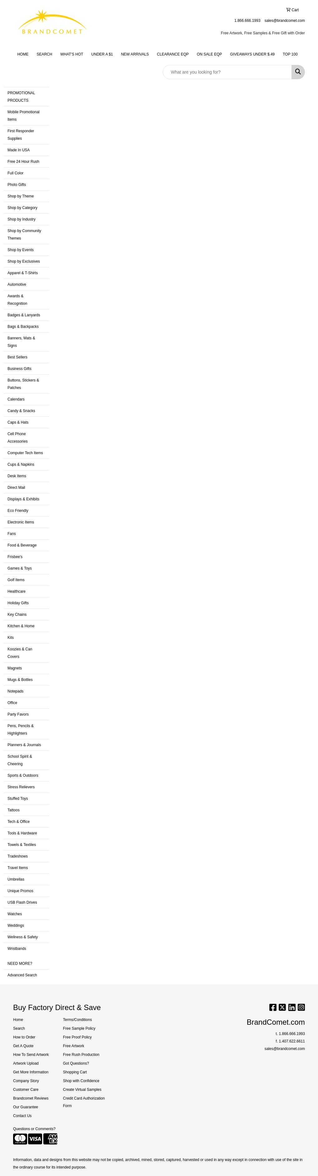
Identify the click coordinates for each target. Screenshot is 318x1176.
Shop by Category (22, 208)
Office (12, 703)
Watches (14, 914)
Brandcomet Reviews (30, 1098)
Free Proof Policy (77, 1037)
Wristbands (16, 948)
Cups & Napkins (20, 464)
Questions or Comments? (34, 1129)
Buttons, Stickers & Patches (23, 384)
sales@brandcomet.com (284, 20)
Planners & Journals (24, 745)
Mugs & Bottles (20, 680)
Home (18, 1020)
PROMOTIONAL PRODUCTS (21, 97)
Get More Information (30, 1072)
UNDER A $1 (102, 54)
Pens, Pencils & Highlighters (20, 730)
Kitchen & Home (21, 626)
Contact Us (22, 1116)
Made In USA (18, 150)
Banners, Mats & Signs (21, 342)
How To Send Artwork (31, 1054)
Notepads (15, 691)
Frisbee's (14, 557)
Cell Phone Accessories (17, 438)
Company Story (26, 1081)
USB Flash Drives (22, 902)
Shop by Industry (21, 219)
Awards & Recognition (17, 300)
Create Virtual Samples (82, 1089)
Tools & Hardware (22, 833)
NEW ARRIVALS (135, 54)
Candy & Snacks (21, 411)
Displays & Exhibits (23, 499)
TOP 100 (290, 54)
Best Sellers (17, 357)
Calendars (16, 399)
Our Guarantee (25, 1107)
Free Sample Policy (79, 1028)
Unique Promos (20, 891)
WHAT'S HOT (71, 54)
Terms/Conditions (77, 1020)
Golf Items (16, 580)
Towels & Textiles (21, 845)
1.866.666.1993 (247, 20)
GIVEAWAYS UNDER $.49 (252, 54)
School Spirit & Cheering (19, 760)
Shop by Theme (20, 196)
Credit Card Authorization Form (84, 1102)
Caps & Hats (17, 422)
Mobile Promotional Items (23, 116)
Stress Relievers (21, 787)
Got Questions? (76, 1063)
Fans (11, 534)
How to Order (24, 1037)
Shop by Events (20, 250)
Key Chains (16, 614)
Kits (10, 637)
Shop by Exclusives (23, 261)
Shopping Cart (75, 1072)
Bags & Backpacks (23, 326)
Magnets (14, 668)
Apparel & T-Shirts (22, 273)
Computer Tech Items (25, 453)
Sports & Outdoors (22, 775)
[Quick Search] (227, 72)
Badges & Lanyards (23, 315)
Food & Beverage (21, 545)
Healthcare (16, 591)
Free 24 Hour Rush (23, 161)
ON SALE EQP (209, 54)
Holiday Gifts (18, 603)
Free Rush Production (81, 1054)
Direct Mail (16, 487)
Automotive (16, 284)
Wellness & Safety (22, 937)
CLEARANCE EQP (173, 54)
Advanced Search (22, 975)
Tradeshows (17, 856)
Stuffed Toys (17, 798)
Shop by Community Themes (24, 235)
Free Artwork (73, 1046)
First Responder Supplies (20, 135)
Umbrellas (15, 879)
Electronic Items (20, 522)
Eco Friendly (17, 510)
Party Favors (18, 714)
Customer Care (25, 1089)
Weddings (15, 925)
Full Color (15, 173)
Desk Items (16, 476)
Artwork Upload (26, 1063)
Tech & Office (18, 821)
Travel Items (17, 868)
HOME (22, 54)
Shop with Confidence (81, 1081)
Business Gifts (19, 369)
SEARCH (44, 54)
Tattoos (13, 810)
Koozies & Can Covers (19, 653)
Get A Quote (23, 1046)
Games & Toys (19, 568)
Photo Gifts (16, 184)
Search (19, 1028)
